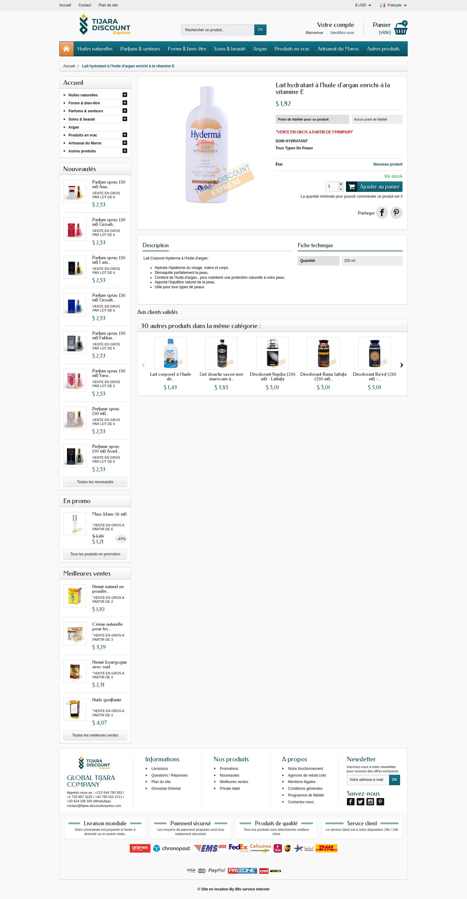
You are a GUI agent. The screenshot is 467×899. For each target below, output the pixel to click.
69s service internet (252, 889)
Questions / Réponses (169, 775)
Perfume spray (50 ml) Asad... (106, 449)
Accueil (69, 66)
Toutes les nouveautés (95, 482)
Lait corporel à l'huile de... (170, 376)
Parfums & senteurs (140, 49)
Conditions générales (305, 788)
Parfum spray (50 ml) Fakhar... (108, 335)
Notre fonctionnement (305, 768)
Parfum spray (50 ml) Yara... (108, 373)
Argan (260, 49)
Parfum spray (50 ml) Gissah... (108, 222)
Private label (230, 788)
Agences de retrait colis (307, 775)
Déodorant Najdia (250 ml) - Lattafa (272, 376)
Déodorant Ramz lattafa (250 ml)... (323, 376)
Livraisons (159, 768)
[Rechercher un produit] (218, 29)
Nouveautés (229, 775)
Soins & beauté (229, 49)
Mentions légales (301, 782)
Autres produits (383, 49)
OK (260, 30)
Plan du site (161, 782)
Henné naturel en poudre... (107, 589)
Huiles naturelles (94, 49)
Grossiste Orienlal (165, 788)
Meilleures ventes (234, 782)
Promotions (229, 768)
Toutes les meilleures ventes (95, 735)
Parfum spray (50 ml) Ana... (108, 184)
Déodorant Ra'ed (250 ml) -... (374, 376)
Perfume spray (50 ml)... (106, 411)
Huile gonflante (106, 700)
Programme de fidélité (306, 795)
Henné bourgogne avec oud (109, 664)
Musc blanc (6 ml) (109, 514)
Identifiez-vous (342, 33)
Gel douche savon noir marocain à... (221, 376)
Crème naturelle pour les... (107, 626)
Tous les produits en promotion (95, 554)
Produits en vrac (292, 49)
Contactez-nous (301, 802)
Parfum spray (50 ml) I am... (108, 260)
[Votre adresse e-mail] (368, 780)
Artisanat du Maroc (338, 49)
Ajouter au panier (373, 186)
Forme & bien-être (187, 49)
